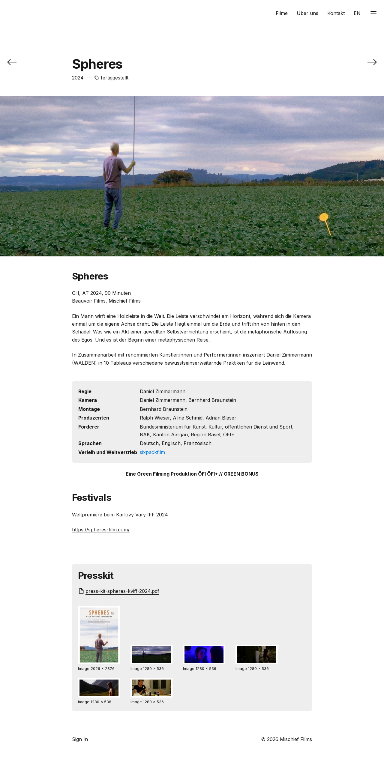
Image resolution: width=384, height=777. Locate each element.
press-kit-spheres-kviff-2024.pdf (122, 591)
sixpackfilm (152, 452)
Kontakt (336, 13)
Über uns (307, 13)
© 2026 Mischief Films (286, 739)
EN (357, 13)
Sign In (80, 739)
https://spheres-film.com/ (101, 530)
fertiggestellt (114, 78)
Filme (282, 13)
